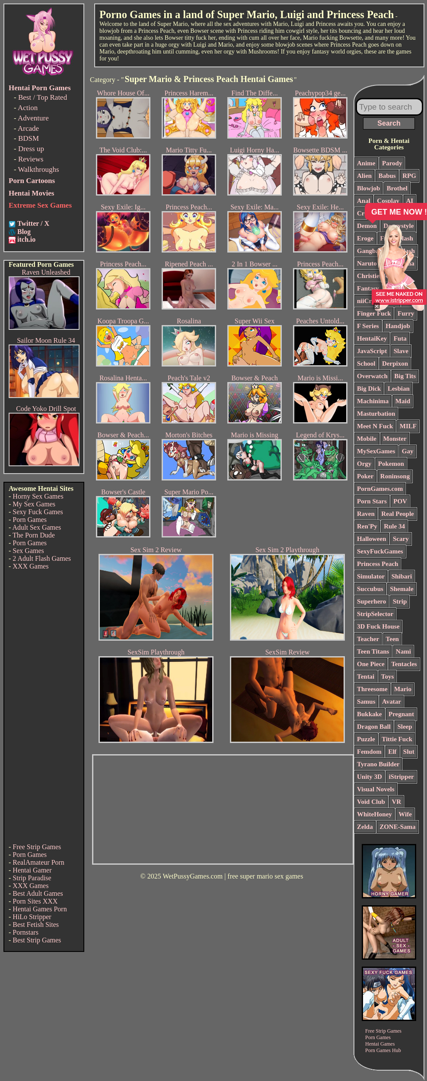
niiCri (365, 300)
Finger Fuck (374, 313)
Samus (366, 701)
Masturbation (376, 413)
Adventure (33, 118)
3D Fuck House (378, 626)
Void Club (371, 801)
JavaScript (372, 351)
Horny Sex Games (38, 496)
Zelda (365, 826)
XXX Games (30, 566)
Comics (401, 213)
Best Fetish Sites (36, 924)
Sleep (404, 726)
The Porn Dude (34, 535)
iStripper (401, 776)
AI (410, 200)
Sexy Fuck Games (38, 511)
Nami (403, 651)
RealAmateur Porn (38, 862)
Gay (408, 451)
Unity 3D (369, 776)
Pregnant (401, 714)
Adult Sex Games (36, 527)
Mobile (366, 438)
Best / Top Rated (42, 97)
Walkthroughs (38, 169)
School (366, 363)
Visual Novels (376, 789)
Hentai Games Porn (40, 909)
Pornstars (25, 932)
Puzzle (366, 739)
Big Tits (405, 376)
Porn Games (30, 519)
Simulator (371, 576)
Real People (397, 513)
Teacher (368, 638)
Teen (392, 638)
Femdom (369, 751)
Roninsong (395, 476)
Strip (400, 601)
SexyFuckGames (380, 551)
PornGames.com (380, 488)
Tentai (365, 676)
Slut (408, 751)
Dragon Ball (374, 726)
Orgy (364, 463)
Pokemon (391, 463)
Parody (392, 163)
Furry (406, 313)
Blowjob (368, 188)
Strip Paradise (32, 878)
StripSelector (375, 613)
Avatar (391, 701)
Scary (401, 538)
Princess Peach (377, 563)
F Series (368, 325)
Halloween (371, 538)
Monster (395, 438)
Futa (400, 338)
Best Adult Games (38, 893)
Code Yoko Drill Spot (46, 408)
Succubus (370, 588)
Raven (366, 513)
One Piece (371, 664)
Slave (401, 351)
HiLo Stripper (32, 916)
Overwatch (372, 376)
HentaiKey (372, 338)
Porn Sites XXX (35, 901)
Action (28, 108)
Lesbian (399, 388)
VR (396, 801)
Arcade (28, 128)
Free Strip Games (37, 846)
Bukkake (369, 714)
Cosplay (388, 200)
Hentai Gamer (32, 870)
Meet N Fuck (375, 426)
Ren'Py (367, 526)
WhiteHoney (374, 814)
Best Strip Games (37, 940)
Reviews (31, 159)
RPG (409, 175)
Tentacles (404, 664)
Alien (364, 175)
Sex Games (28, 550)
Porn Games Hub (383, 1050)
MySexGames (376, 451)
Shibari (402, 576)
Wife (405, 814)
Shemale (401, 588)
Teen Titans (373, 651)
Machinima (373, 401)
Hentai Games (380, 1044)
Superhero (371, 601)
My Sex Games (34, 504)
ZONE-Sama (397, 826)
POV (400, 501)
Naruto (367, 263)
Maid (402, 401)
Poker (365, 476)
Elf (392, 751)
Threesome (372, 689)
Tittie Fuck (397, 739)
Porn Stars (372, 501)
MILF (408, 426)
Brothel (397, 188)
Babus (387, 175)
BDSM (28, 138)
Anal (363, 200)
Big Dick (369, 388)
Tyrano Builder (378, 764)
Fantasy (368, 288)
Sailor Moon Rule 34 (46, 340)
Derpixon (395, 363)
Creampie (370, 213)
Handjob (398, 325)
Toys (387, 676)
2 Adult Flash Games (42, 558)
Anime (366, 163)
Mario (402, 689)
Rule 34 (394, 526)
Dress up (31, 149)
